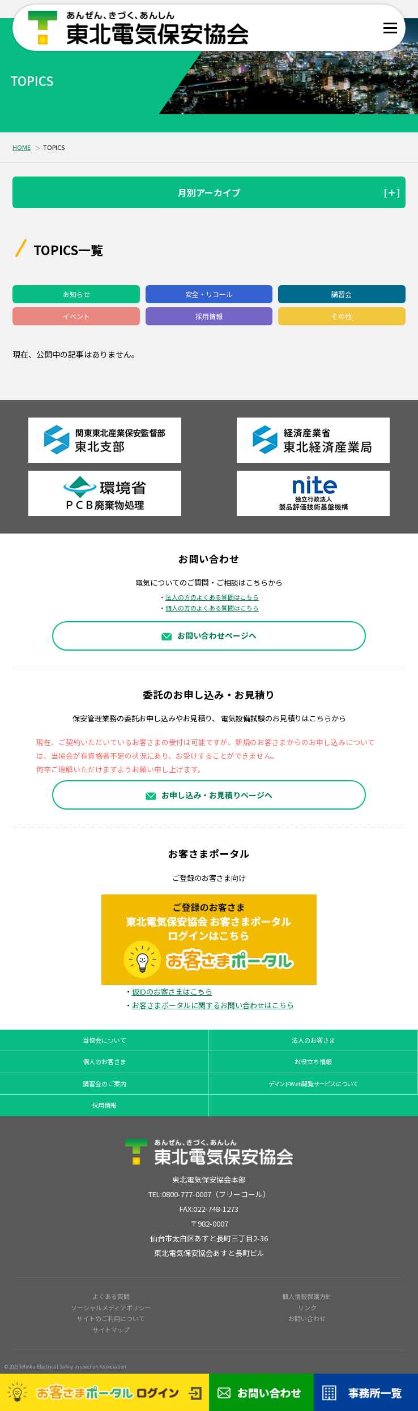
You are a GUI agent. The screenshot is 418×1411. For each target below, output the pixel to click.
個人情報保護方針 (307, 1296)
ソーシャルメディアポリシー (111, 1307)
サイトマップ (111, 1329)
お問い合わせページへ (209, 635)
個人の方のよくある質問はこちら (212, 608)
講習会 (341, 294)
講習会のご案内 (104, 1083)
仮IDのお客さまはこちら (172, 991)
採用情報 (209, 316)
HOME (21, 147)
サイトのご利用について (110, 1318)
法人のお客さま (313, 1039)
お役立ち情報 (313, 1061)
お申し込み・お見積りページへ (209, 795)
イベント (76, 316)
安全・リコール (209, 294)
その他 (341, 316)
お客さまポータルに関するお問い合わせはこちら (213, 1005)
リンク (307, 1307)
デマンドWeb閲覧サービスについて (313, 1083)
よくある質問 (111, 1296)
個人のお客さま (104, 1061)
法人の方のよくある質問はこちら (212, 597)
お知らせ (76, 294)
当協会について (104, 1039)
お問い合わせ (307, 1318)
